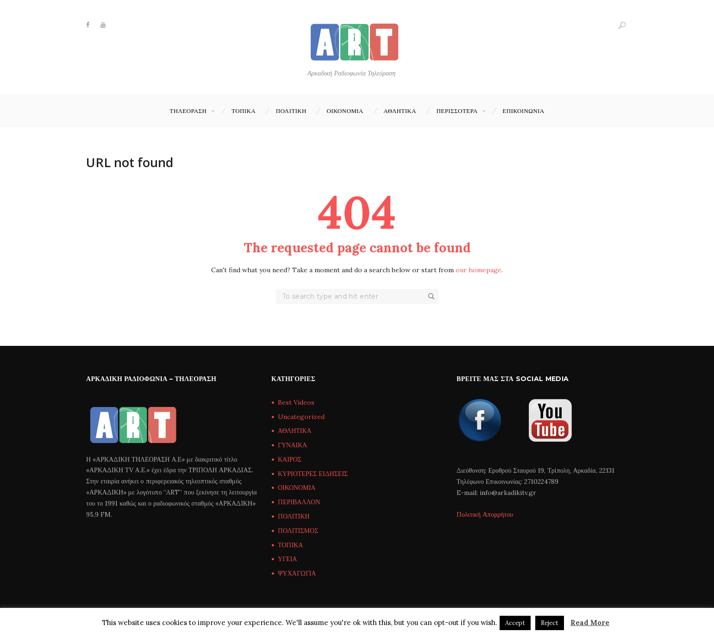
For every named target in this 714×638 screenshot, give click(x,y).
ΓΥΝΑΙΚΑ (292, 445)
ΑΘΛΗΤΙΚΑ (399, 110)
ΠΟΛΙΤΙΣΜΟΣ (298, 530)
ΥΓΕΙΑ (287, 559)
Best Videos (296, 402)
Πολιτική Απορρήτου (485, 514)
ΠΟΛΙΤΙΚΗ (291, 110)
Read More (589, 622)
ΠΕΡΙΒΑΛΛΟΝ (299, 502)
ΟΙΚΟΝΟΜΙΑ (344, 110)
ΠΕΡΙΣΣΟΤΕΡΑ (457, 110)
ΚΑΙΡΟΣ (289, 459)
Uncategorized (301, 417)
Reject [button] (549, 623)
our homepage (478, 270)
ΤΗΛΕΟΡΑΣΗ (188, 110)
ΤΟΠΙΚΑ (244, 110)
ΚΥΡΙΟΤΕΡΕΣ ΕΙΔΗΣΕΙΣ (313, 473)
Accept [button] (515, 623)
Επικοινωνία (523, 110)
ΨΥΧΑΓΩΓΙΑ (297, 573)
